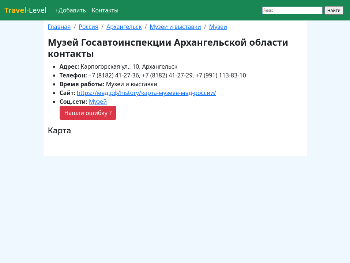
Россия (88, 27)
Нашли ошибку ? (88, 113)
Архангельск (124, 27)
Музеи (218, 27)
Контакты (105, 10)
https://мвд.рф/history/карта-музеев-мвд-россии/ (146, 93)
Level (25, 10)
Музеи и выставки (175, 27)
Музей (98, 102)
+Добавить (70, 10)
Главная (59, 27)
